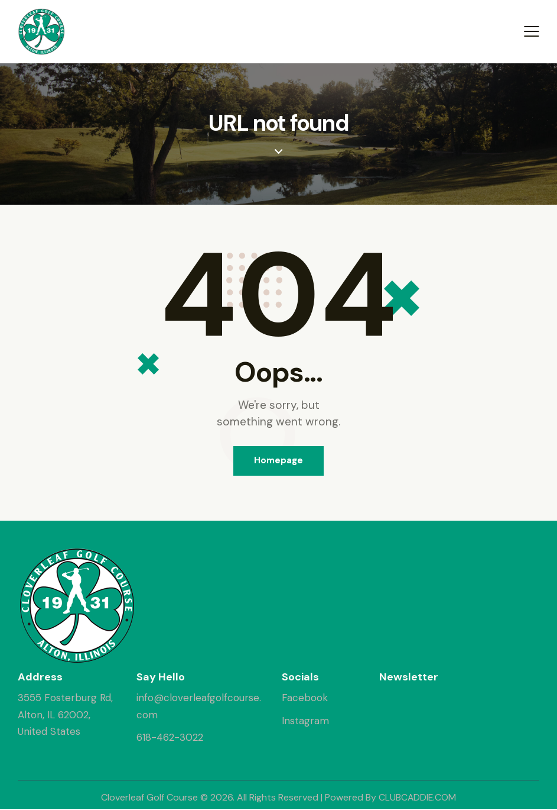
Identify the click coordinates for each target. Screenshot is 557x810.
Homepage (278, 461)
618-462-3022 (169, 737)
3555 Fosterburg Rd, (65, 698)
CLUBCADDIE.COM (417, 798)
